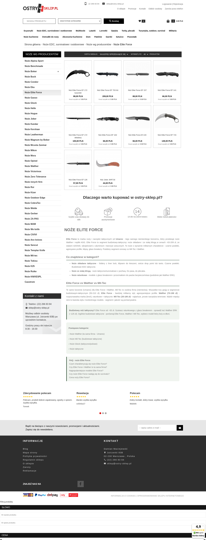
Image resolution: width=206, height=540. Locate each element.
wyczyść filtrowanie (42, 373)
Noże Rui (29, 187)
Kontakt (142, 9)
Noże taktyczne (76, 349)
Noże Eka (29, 87)
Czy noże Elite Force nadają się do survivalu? (89, 374)
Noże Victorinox (33, 171)
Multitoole (80, 31)
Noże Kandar (31, 124)
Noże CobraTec (32, 203)
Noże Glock (31, 103)
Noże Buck (30, 76)
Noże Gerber (31, 213)
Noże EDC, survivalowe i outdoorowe (54, 31)
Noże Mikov (31, 150)
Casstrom (30, 282)
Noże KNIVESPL (33, 276)
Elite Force (32, 350)
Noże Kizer (30, 192)
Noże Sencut (31, 245)
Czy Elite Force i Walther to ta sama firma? (88, 367)
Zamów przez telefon (174, 9)
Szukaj (114, 21)
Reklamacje (29, 510)
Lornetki (103, 31)
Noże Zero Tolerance (35, 176)
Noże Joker (30, 119)
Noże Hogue (31, 113)
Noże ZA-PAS (32, 219)
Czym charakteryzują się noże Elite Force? (88, 364)
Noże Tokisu (31, 261)
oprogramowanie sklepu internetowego (160, 535)
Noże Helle (30, 108)
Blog (25, 488)
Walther (69, 242)
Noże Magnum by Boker (37, 140)
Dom (88, 37)
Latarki (92, 31)
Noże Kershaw (32, 129)
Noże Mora (30, 155)
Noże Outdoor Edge (35, 198)
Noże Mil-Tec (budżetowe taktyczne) (86, 339)
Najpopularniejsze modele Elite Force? (86, 371)
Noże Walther (32, 166)
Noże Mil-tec (31, 255)
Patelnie (98, 37)
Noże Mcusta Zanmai (35, 145)
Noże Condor (31, 82)
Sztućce (119, 37)
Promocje (132, 9)
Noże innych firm (33, 182)
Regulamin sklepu (33, 499)
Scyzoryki (28, 31)
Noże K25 (30, 266)
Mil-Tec (132, 249)
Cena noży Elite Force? (79, 377)
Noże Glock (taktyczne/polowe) (83, 344)
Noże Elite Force (33, 92)
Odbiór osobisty (155, 9)
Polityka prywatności (35, 496)
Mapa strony (30, 492)
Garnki (109, 37)
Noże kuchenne (31, 37)
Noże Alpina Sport (34, 61)
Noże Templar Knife (35, 250)
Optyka (114, 31)
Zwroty (27, 507)
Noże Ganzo (31, 98)
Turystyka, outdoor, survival (152, 31)
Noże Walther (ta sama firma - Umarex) (87, 334)
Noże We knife (32, 229)
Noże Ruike (30, 271)
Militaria (172, 31)
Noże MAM (30, 224)
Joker (29, 354)
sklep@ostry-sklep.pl (115, 4)
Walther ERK (168, 275)
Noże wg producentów (42, 54)
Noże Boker (43, 71)
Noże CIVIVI (31, 234)
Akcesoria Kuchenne (72, 37)
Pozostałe (132, 37)
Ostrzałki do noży (50, 37)
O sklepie (121, 9)
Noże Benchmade (34, 66)
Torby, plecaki (128, 31)
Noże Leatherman (34, 134)
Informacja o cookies (123, 535)
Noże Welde (31, 208)
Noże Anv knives (33, 240)
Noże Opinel (31, 161)
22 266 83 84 (93, 4)
